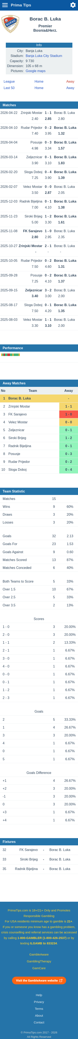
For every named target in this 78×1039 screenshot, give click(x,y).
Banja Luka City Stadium (44, 56)
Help (39, 995)
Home (39, 81)
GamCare (39, 968)
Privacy (39, 1002)
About (39, 1015)
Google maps (36, 71)
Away (70, 88)
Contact (39, 1022)
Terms (39, 1008)
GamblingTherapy (39, 961)
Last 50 (9, 88)
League (9, 81)
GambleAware (39, 954)
